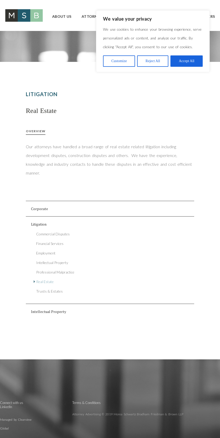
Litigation (38, 224)
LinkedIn (6, 407)
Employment (46, 253)
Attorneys (93, 16)
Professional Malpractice (55, 272)
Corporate (39, 208)
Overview (35, 131)
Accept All (186, 61)
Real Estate (45, 281)
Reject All (153, 61)
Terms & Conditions (86, 403)
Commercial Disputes (53, 234)
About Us (61, 16)
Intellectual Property (52, 262)
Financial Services (50, 243)
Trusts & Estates (49, 291)
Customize (119, 61)
